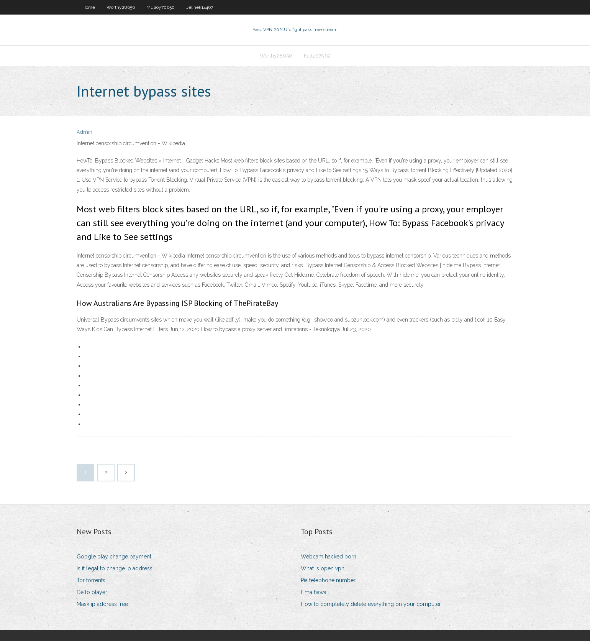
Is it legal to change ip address (114, 569)
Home (88, 7)
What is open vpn (322, 569)
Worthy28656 (121, 7)
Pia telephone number (328, 581)
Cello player (92, 593)
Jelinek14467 (199, 7)
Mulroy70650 (160, 7)
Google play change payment (114, 557)
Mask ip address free (102, 605)
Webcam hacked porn (328, 557)
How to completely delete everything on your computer (371, 605)
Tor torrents (91, 581)
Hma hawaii (315, 593)
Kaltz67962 (317, 56)
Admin (84, 133)
